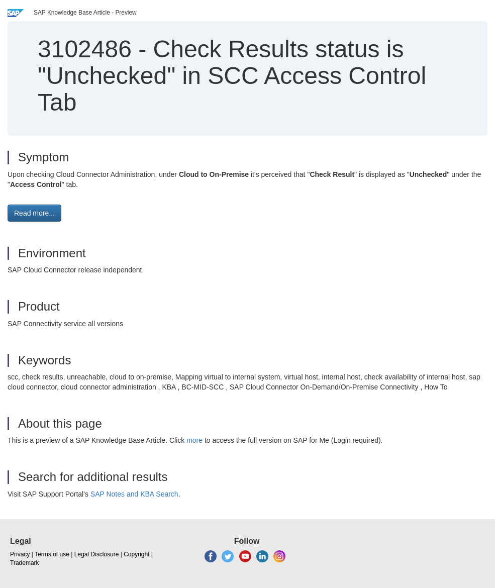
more (194, 440)
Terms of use (52, 554)
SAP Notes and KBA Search (134, 494)
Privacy (20, 554)
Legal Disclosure (96, 554)
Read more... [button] (34, 213)
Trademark (24, 562)
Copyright (136, 554)
